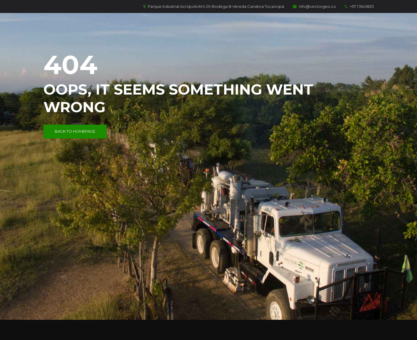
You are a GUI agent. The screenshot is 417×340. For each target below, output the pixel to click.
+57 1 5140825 (359, 6)
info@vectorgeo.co (314, 6)
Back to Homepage (75, 131)
